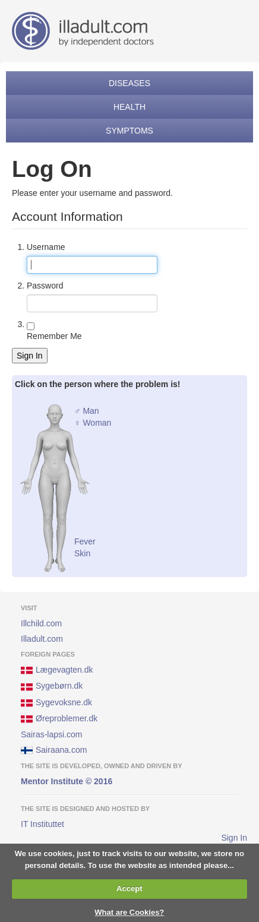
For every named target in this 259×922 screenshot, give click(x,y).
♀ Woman (92, 422)
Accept (129, 888)
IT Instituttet (42, 824)
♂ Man (86, 411)
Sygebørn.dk (52, 687)
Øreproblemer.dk (59, 719)
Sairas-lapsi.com (51, 734)
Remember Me (54, 336)
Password (45, 285)
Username (46, 247)
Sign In (30, 355)
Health (129, 107)
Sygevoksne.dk (56, 703)
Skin (82, 553)
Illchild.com (41, 623)
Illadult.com (42, 639)
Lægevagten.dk (57, 670)
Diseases (129, 83)
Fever (85, 541)
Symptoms (129, 130)
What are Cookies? (129, 912)
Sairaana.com (54, 750)
